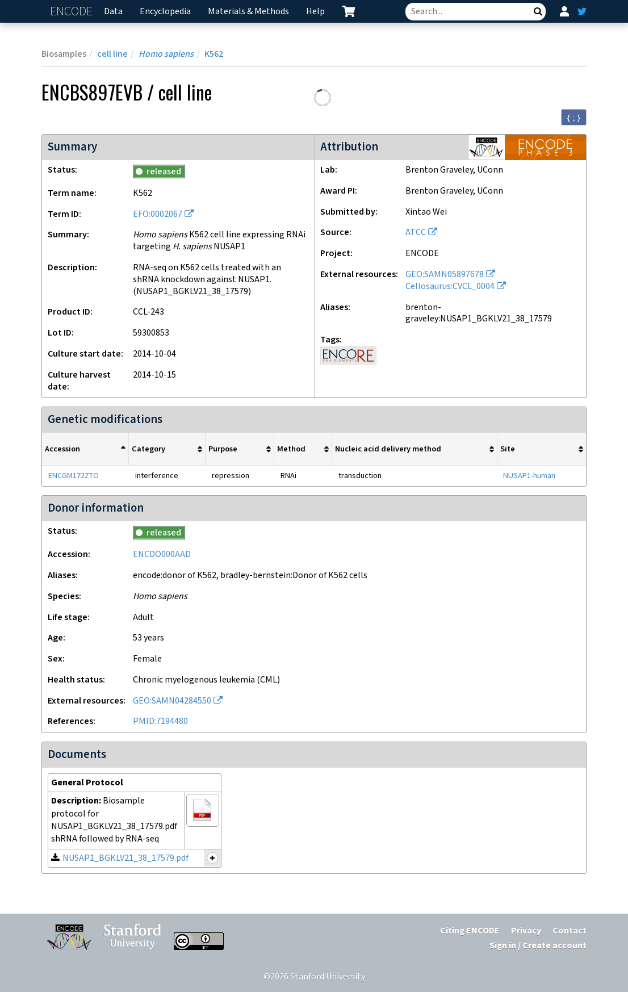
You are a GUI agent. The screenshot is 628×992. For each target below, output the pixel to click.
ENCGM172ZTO (73, 475)
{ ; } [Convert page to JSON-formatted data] (573, 117)
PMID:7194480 (160, 721)
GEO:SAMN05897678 (444, 275)
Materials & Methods (248, 12)
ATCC (415, 232)
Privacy (526, 931)
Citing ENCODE (470, 931)
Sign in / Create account (538, 946)
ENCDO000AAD (162, 554)
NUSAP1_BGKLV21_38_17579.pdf (125, 858)
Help (315, 12)
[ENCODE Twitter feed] (582, 11)
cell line (112, 54)
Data (113, 12)
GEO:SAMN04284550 (172, 701)
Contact (569, 931)
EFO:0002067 (157, 214)
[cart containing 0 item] (348, 11)
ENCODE (72, 11)
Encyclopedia (165, 12)
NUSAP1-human (529, 475)
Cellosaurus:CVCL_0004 (450, 286)
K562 (213, 54)
